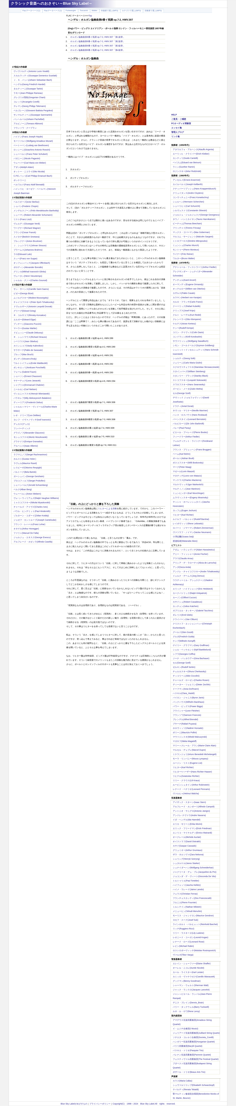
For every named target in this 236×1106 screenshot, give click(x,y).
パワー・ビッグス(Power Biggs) (188, 706)
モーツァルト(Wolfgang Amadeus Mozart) (33, 141)
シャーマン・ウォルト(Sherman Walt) (191, 985)
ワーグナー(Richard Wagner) (27, 228)
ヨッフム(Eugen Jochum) (185, 510)
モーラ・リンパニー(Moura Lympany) (190, 758)
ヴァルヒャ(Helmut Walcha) (186, 793)
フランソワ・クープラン (25, 128)
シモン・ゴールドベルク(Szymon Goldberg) (193, 345)
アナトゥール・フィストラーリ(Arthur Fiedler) (194, 267)
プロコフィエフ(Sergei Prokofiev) (29, 480)
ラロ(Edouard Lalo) (23, 254)
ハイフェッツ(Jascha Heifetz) (187, 885)
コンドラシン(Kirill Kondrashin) (187, 336)
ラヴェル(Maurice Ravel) (25, 463)
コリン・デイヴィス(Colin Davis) (188, 332)
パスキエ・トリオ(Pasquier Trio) (188, 1050)
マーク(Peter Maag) (182, 467)
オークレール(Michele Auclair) (187, 837)
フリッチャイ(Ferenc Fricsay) (187, 228)
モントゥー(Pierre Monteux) (186, 249)
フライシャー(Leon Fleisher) (186, 710)
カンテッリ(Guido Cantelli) (185, 158)
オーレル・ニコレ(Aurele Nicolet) (188, 968)
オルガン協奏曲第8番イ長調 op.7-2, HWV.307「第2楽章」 (97, 41)
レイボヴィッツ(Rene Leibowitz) (188, 523)
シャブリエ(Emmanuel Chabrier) (29, 385)
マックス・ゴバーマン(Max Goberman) (191, 232)
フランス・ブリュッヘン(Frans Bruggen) (192, 449)
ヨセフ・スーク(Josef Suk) (185, 920)
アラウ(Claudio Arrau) (183, 558)
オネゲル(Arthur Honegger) (26, 528)
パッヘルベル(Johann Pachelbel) (29, 119)
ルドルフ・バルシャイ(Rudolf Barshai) (191, 519)
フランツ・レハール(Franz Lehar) (29, 524)
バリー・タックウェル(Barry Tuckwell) (191, 1007)
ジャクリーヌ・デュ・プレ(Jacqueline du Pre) (194, 872)
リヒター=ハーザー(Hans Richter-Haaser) (192, 772)
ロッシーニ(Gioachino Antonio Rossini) (32, 150)
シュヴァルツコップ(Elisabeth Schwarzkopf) (193, 1085)
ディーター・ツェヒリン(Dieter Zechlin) (191, 684)
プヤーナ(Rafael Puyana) (184, 724)
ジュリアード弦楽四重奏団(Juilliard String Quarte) (196, 1033)
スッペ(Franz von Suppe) (25, 258)
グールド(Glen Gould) (183, 632)
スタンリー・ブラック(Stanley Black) (190, 376)
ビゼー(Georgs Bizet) (23, 293)
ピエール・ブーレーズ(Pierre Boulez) (190, 432)
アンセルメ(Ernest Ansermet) (186, 180)
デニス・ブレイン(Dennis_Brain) (188, 1002)
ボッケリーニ (20, 180)
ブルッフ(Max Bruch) (23, 354)
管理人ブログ (177, 132)
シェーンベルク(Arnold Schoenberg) (31, 485)
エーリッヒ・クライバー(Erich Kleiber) (191, 154)
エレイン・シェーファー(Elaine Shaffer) (192, 963)
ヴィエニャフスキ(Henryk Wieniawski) (32, 393)
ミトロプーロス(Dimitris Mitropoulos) (190, 241)
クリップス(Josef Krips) (184, 310)
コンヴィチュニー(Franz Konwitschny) (191, 197)
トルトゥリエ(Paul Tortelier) (186, 880)
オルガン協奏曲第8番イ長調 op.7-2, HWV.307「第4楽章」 (97, 50)
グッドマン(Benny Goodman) (186, 981)
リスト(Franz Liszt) (23, 219)
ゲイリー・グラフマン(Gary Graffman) (191, 645)
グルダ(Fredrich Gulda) (183, 636)
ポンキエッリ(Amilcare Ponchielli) (29, 367)
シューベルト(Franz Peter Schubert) (31, 154)
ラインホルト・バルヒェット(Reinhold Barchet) (195, 924)
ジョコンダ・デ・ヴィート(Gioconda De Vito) (194, 876)
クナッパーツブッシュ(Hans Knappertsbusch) (194, 188)
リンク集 (175, 136)
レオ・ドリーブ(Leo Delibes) (27, 415)
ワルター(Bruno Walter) (184, 258)
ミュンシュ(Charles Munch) (186, 245)
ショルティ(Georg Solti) (184, 358)
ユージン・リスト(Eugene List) (187, 763)
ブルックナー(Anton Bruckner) (28, 241)
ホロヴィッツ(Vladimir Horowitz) (188, 728)
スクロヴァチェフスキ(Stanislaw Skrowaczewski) (196, 367)
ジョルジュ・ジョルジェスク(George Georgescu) (196, 215)
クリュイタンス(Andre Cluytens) (188, 193)
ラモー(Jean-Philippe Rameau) (28, 93)
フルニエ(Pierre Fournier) (185, 902)
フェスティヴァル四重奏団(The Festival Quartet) (196, 1059)
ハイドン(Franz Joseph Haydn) (28, 136)
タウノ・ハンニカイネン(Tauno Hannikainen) (194, 219)
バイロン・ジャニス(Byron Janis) (188, 697)
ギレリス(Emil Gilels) (183, 615)
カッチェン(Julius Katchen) (185, 606)
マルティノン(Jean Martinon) (186, 489)
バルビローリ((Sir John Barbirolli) (188, 423)
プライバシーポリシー (99, 1104)
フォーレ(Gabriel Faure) (25, 372)
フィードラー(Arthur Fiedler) (186, 436)
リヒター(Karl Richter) (183, 515)
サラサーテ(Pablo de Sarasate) (28, 350)
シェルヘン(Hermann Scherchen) (188, 202)
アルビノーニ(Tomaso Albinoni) (28, 123)
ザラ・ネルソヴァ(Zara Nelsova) (188, 854)
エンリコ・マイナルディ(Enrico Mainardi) (192, 833)
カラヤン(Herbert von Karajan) (187, 297)
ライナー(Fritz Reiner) (183, 254)
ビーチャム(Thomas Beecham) (187, 223)
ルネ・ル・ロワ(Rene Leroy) (186, 1011)
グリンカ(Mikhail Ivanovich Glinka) (30, 271)
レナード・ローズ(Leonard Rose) (188, 942)
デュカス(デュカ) (22, 424)
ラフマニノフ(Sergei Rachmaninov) (30, 454)
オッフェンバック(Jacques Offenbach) (32, 263)
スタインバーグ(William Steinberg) (189, 371)
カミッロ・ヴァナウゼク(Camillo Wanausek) (194, 976)
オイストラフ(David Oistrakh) (187, 841)
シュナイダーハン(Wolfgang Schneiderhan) (193, 867)
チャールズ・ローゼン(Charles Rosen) (191, 680)
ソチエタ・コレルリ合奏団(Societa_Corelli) (193, 1037)
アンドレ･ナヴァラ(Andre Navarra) (189, 815)
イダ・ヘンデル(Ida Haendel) (186, 819)
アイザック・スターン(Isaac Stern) (189, 802)
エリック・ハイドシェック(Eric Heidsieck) (193, 589)
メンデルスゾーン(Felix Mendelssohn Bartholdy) (36, 210)
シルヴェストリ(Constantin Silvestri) (190, 210)
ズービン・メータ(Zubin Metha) (188, 389)
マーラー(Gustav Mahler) (25, 328)
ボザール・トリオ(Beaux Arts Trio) (189, 1072)
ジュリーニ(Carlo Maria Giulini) (187, 363)
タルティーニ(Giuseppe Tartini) (28, 88)
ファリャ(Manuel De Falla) (26, 533)
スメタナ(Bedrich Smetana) (27, 237)
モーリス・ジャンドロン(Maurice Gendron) (193, 915)
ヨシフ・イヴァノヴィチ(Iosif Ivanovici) (32, 419)
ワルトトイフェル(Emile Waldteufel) (31, 363)
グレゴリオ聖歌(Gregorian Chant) (29, 97)
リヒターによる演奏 (107, 508)
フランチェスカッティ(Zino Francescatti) (192, 898)
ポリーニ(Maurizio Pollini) (185, 732)
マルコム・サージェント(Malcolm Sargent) (193, 236)
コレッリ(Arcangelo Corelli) (26, 102)
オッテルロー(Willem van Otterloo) (189, 289)
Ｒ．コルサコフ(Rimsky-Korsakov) (30, 315)
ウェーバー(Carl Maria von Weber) (30, 163)
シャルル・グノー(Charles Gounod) (30, 280)
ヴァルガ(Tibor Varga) (183, 955)
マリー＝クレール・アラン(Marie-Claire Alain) (194, 745)
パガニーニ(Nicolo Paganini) (27, 158)
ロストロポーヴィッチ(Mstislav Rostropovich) (194, 950)
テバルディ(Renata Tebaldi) (186, 1089)
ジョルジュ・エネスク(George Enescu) (32, 537)
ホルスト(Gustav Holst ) (25, 459)
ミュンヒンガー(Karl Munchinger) (188, 493)
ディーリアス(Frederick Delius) (28, 402)
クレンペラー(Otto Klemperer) (187, 319)
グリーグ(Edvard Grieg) (25, 311)
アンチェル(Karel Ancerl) (184, 280)
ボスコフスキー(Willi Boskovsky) (188, 462)
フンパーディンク (22, 428)
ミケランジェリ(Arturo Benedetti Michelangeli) (194, 754)
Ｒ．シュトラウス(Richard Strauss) (30, 337)
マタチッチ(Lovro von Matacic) (187, 476)
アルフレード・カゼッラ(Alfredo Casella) (33, 542)
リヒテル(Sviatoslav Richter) (186, 776)
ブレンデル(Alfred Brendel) (185, 719)
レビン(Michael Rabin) (183, 946)
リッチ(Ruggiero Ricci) (183, 928)
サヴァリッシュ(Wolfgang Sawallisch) (190, 341)
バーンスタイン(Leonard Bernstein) (189, 419)
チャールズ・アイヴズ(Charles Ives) (31, 507)
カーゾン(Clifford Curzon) (185, 597)
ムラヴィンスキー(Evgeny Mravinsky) (190, 497)
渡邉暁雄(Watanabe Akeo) (185, 541)
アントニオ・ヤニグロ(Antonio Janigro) (191, 811)
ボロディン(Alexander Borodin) (28, 267)
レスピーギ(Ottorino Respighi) (28, 467)
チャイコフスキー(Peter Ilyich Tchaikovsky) (34, 302)
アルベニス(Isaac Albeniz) (26, 446)
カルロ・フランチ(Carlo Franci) (188, 302)
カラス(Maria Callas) (182, 1081)
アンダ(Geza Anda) (182, 567)
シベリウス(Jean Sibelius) (26, 341)
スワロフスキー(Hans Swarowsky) (189, 384)
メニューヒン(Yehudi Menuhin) (187, 911)
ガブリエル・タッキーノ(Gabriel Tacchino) (193, 610)
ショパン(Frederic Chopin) (26, 206)
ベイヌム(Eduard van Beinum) (187, 162)
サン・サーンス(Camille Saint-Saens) (31, 289)
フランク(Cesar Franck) (25, 232)
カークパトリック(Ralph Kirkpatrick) (190, 593)
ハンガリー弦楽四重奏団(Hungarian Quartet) (194, 1041)
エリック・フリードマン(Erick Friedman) (192, 828)
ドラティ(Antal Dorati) (183, 406)
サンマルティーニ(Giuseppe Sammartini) (33, 115)
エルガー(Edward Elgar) (25, 319)
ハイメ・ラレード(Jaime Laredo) (188, 889)
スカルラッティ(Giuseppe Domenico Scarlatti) (35, 75)
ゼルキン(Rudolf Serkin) (184, 667)
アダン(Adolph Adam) (24, 167)
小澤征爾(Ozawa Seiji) (183, 536)
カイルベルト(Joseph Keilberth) (188, 184)
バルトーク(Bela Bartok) (25, 472)
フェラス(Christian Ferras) (185, 894)
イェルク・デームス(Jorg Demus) (189, 576)
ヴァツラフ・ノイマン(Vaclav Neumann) (192, 532)
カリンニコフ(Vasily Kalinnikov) (28, 346)
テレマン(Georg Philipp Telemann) (30, 106)
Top (90, 15)
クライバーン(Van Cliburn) (185, 619)
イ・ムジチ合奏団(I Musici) (185, 1028)
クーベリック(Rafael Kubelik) (186, 306)
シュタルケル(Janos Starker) (186, 863)
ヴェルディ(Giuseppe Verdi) (27, 223)
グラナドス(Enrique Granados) (28, 441)
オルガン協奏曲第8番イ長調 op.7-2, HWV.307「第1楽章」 (97, 37)
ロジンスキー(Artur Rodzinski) (187, 171)
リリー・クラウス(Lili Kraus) (186, 780)
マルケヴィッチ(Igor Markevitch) (188, 484)
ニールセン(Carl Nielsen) (25, 389)
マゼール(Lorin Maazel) (184, 471)
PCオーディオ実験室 (181, 123)
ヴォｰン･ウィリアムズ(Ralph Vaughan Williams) (36, 498)
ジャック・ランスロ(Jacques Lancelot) (191, 989)
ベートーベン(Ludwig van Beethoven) (31, 145)
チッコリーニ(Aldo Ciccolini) (186, 676)
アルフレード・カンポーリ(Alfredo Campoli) (193, 806)
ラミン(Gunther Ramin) (184, 167)
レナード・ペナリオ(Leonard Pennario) (191, 789)
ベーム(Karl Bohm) (181, 454)
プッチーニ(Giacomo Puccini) (27, 324)
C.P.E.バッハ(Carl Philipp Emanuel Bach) (33, 176)
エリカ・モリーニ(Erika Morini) (187, 824)
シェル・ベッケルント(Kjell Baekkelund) (192, 649)
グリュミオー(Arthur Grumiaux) (187, 850)
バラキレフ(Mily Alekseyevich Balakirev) (32, 398)
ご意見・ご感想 (178, 119)
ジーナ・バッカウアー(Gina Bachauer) (191, 658)
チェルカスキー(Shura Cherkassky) (189, 671)
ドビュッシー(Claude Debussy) (28, 332)
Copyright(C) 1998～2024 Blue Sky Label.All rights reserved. (144, 1104)
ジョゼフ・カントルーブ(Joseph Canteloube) (35, 520)
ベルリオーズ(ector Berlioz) (26, 202)
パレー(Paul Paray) (182, 428)
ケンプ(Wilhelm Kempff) (184, 641)
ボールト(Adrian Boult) (183, 458)
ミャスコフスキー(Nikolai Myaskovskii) (32, 502)
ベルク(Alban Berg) (23, 489)
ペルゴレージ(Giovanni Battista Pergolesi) (33, 110)
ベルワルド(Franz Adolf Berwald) (29, 184)
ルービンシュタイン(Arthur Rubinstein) (191, 785)
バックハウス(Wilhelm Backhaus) (188, 702)
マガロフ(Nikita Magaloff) (185, 741)
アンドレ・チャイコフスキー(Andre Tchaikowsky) (196, 571)
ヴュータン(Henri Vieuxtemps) (28, 276)
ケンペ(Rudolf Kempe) (183, 328)
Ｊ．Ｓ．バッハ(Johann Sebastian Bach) (33, 80)
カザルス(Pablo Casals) (184, 293)
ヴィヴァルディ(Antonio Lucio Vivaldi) (31, 71)
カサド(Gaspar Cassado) (184, 846)
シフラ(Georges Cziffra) (184, 654)
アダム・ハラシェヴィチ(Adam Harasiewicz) (194, 549)
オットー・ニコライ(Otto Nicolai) (29, 171)
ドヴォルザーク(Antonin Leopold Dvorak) (33, 306)
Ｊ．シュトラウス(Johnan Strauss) (30, 245)
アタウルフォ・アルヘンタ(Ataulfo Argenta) (193, 149)
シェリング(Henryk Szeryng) (186, 859)
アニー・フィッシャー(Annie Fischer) (190, 554)
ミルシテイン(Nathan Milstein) (187, 907)
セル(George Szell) (182, 393)
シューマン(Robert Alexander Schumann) (33, 215)
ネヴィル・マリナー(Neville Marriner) (190, 410)
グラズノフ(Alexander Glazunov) (29, 433)
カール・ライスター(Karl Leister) (188, 972)
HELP (174, 114)
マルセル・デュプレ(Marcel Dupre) (189, 750)
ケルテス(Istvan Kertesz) (184, 323)
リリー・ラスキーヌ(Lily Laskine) (188, 933)
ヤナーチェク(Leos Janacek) (27, 380)
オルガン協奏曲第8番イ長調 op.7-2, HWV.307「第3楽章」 (97, 45)
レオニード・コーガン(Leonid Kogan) (190, 937)
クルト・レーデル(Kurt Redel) (187, 315)
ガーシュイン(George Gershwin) (29, 476)
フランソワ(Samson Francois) (187, 715)
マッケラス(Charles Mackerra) (187, 480)
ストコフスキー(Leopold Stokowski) (189, 380)
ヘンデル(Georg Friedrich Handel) (29, 84)
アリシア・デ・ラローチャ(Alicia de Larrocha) (194, 563)
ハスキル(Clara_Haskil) (184, 693)
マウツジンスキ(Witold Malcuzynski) (190, 737)
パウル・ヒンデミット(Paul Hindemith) (32, 511)
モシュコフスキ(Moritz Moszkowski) (30, 437)
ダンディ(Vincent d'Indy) (25, 359)
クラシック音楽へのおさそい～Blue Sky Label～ (51, 3)
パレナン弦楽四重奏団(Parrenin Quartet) (192, 1055)
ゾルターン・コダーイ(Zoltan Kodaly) (31, 515)
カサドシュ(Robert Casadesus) (187, 602)
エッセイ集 (176, 128)
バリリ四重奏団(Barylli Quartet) (187, 1046)
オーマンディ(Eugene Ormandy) (188, 284)
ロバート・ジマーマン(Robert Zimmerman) (193, 528)
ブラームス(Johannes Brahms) (28, 250)
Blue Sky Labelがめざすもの (74, 1104)
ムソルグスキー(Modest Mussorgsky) (31, 298)
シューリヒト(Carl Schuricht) (186, 206)
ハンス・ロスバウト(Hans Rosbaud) (190, 415)
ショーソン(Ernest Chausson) (28, 376)
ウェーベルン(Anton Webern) (27, 494)
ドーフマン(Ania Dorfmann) (186, 689)
